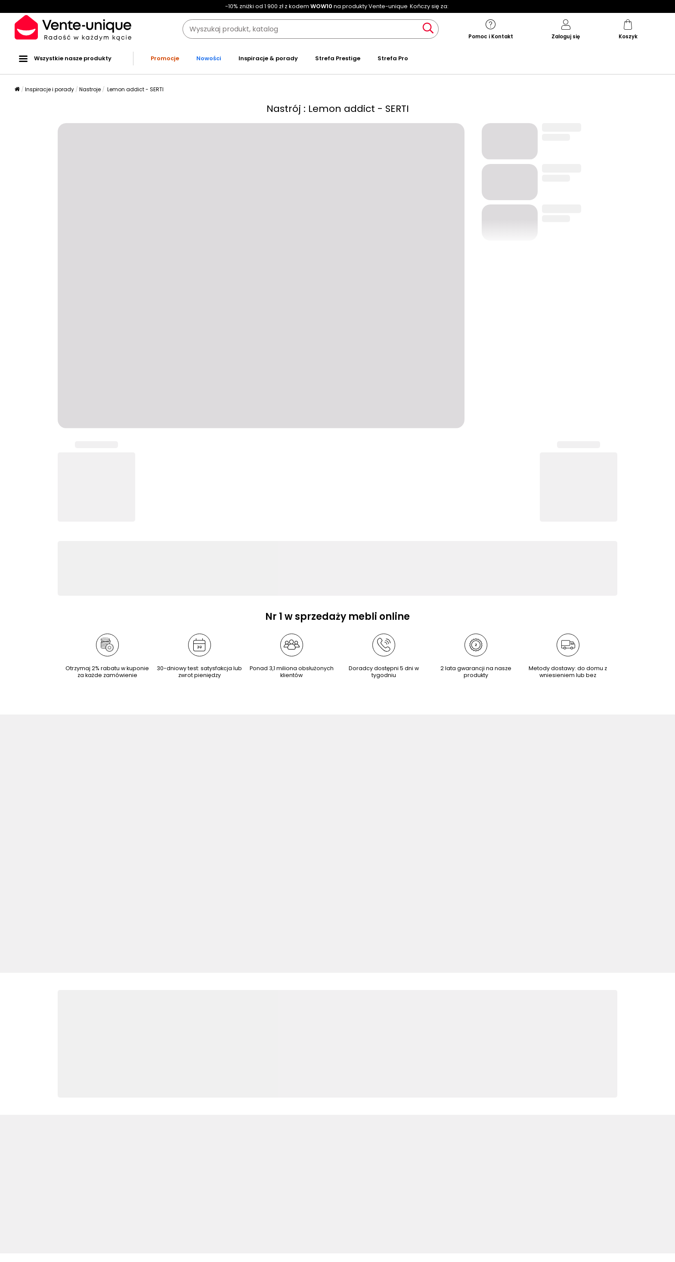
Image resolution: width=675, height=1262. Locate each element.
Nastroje (90, 89)
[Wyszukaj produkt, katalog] (311, 29)
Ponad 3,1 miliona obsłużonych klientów (292, 672)
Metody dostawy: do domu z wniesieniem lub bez (568, 672)
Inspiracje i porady (49, 89)
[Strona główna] (17, 89)
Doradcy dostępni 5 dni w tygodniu (384, 672)
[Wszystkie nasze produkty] (23, 58)
